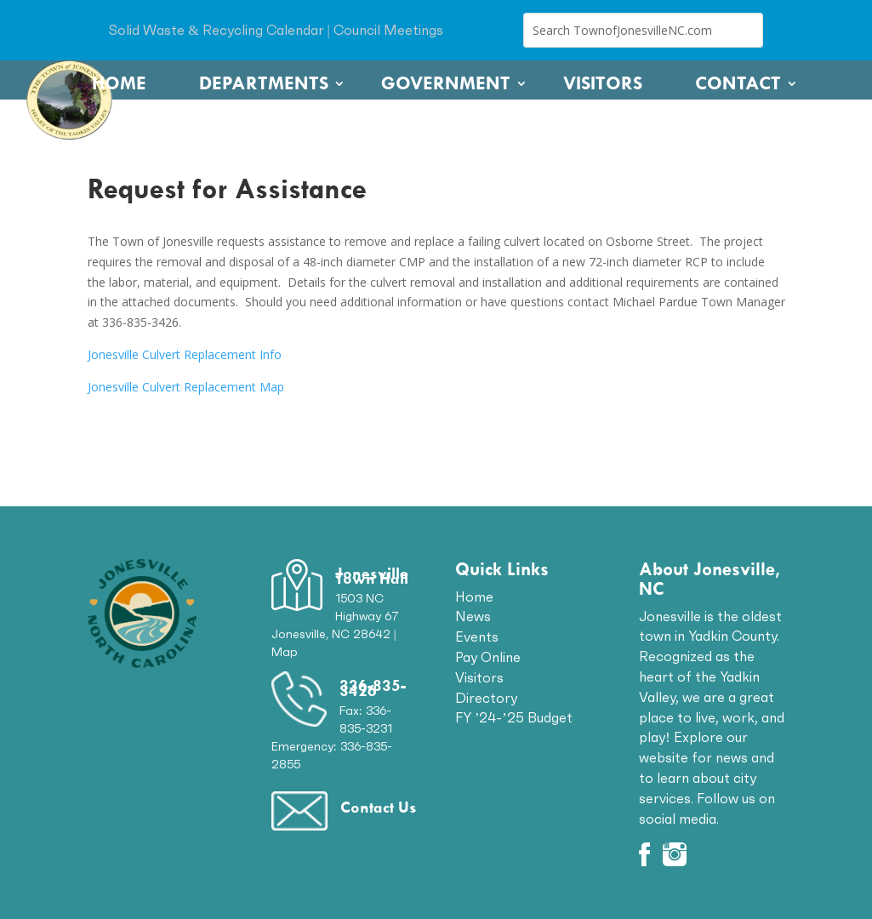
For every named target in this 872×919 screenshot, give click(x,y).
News (473, 616)
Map (284, 651)
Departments (263, 83)
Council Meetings (388, 29)
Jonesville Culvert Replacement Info (185, 354)
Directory (486, 697)
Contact (738, 83)
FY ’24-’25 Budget (514, 717)
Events (477, 636)
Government (445, 83)
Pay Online (488, 656)
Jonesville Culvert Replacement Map (186, 387)
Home (119, 83)
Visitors (602, 83)
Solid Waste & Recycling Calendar (216, 29)
